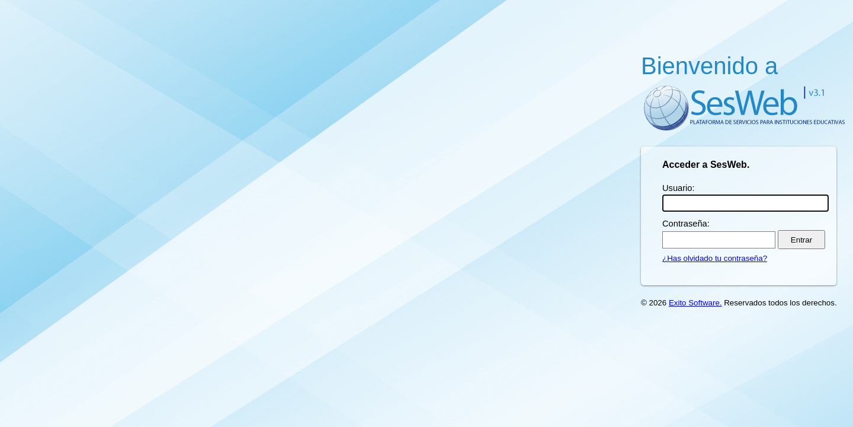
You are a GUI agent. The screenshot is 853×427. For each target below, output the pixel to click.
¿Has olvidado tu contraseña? (714, 258)
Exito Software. (695, 302)
